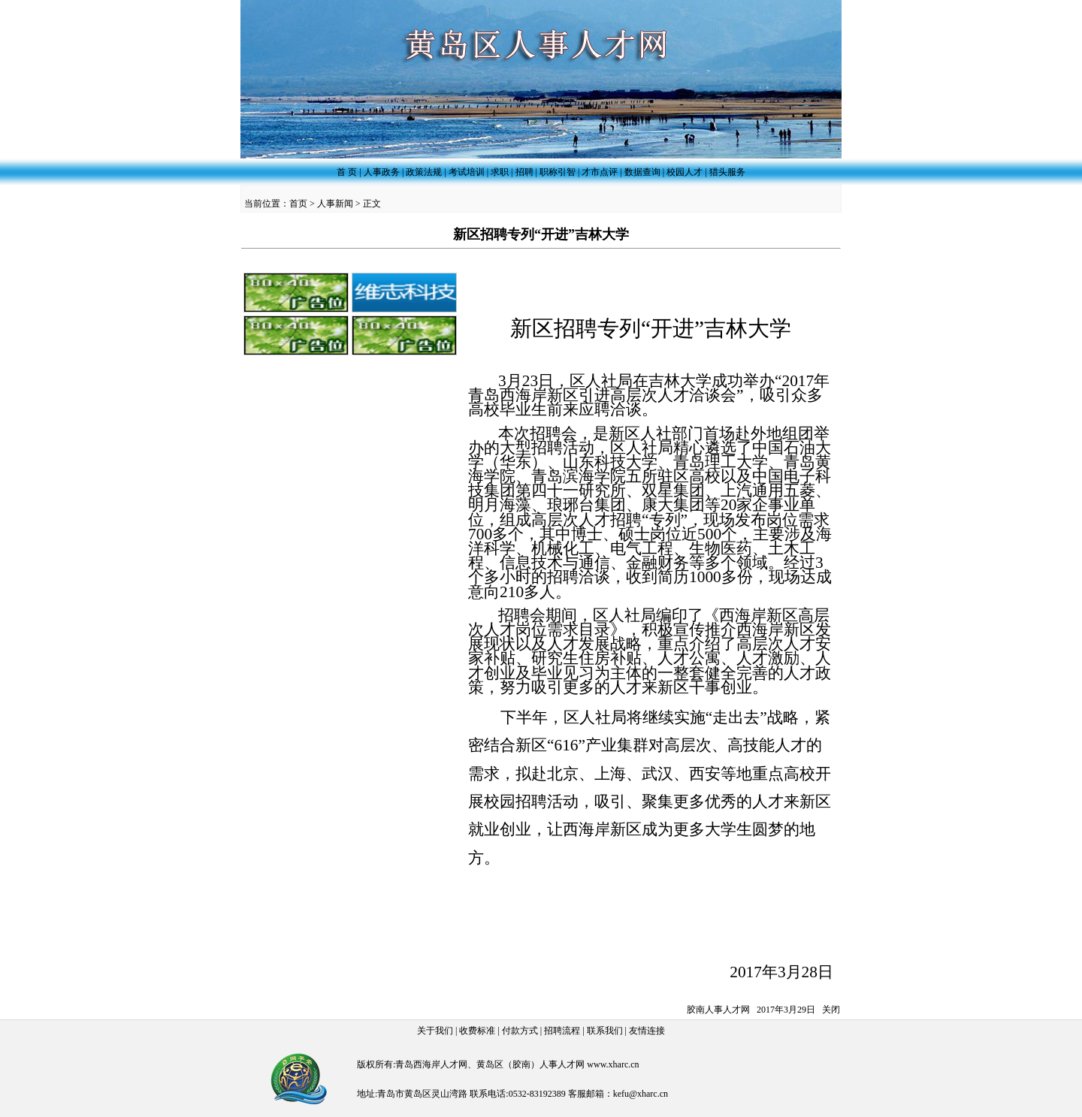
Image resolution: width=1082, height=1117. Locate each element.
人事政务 (382, 172)
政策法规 (424, 172)
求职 (500, 172)
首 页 (347, 172)
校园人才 (684, 172)
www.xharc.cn (613, 1064)
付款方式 (520, 1030)
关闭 (831, 1009)
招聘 (524, 172)
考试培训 (467, 172)
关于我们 (435, 1030)
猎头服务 (727, 172)
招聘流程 (562, 1030)
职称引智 (557, 172)
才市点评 (600, 172)
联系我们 (605, 1030)
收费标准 (477, 1030)
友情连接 (647, 1030)
